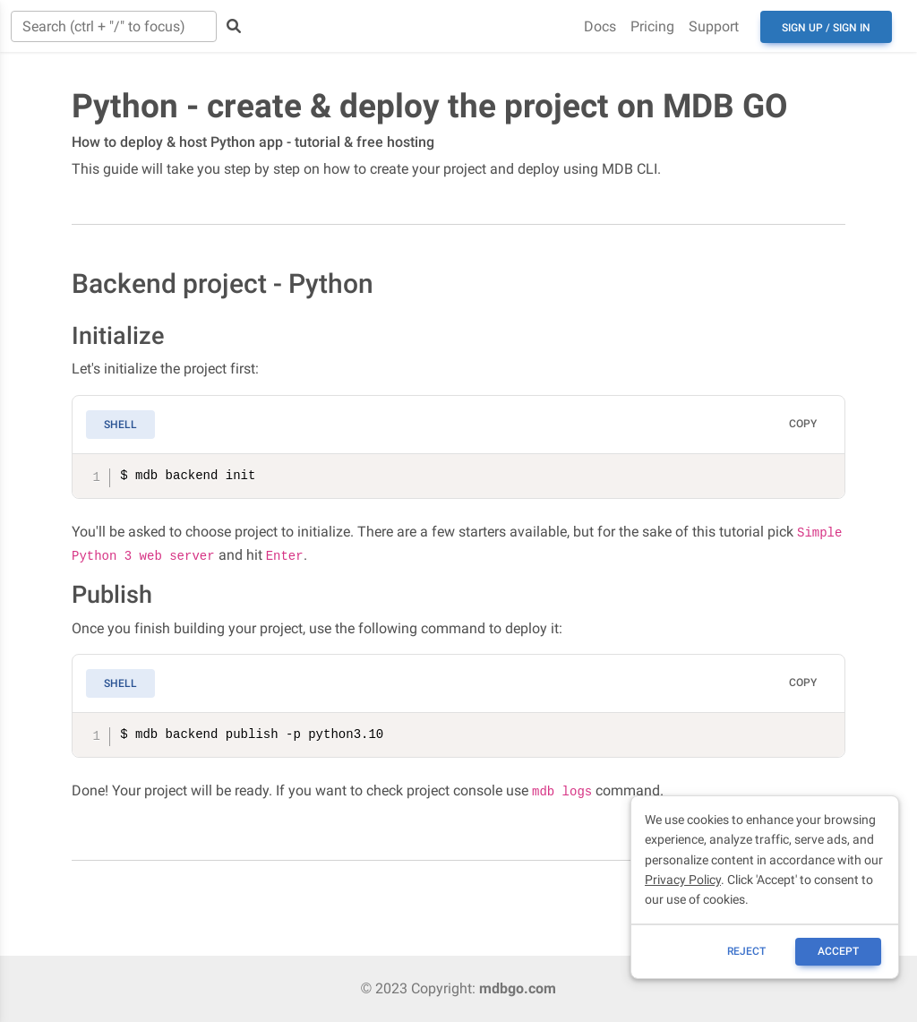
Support (714, 26)
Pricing (652, 26)
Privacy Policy (683, 879)
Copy (803, 423)
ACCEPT (838, 951)
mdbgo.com (517, 988)
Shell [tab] (120, 424)
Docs (600, 26)
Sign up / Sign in (826, 27)
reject (746, 951)
